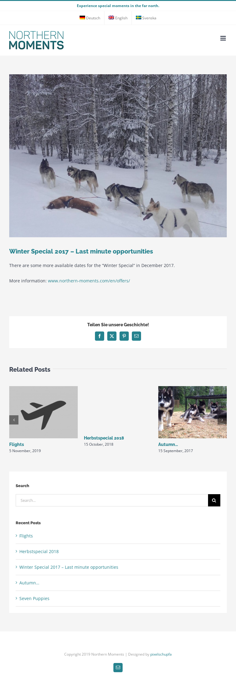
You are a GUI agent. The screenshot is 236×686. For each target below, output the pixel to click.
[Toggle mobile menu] (223, 38)
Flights (16, 444)
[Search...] (112, 500)
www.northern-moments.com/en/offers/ (89, 281)
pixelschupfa (161, 654)
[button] (13, 419)
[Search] (214, 500)
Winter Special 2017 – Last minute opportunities (68, 567)
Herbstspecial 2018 (104, 438)
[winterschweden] (118, 155)
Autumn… (168, 444)
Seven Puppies (34, 598)
